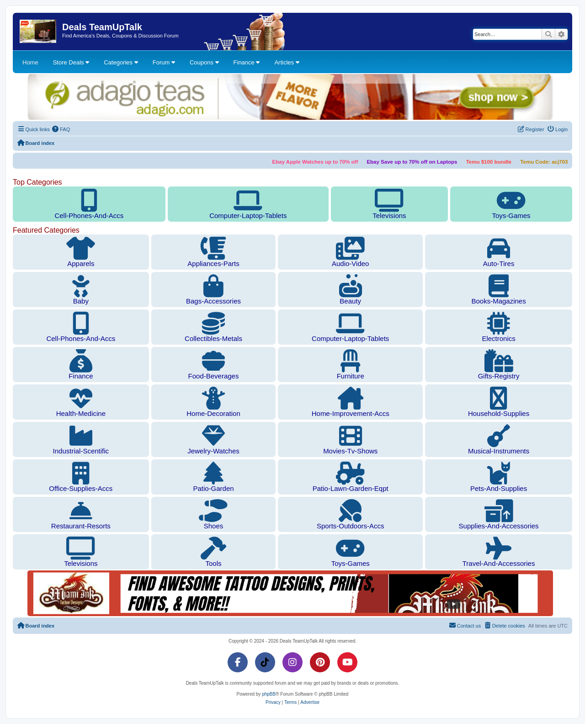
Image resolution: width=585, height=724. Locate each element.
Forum (164, 62)
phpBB (269, 694)
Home (30, 62)
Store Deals (71, 62)
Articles (286, 62)
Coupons (204, 62)
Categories (121, 62)
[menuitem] (61, 129)
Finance (247, 62)
